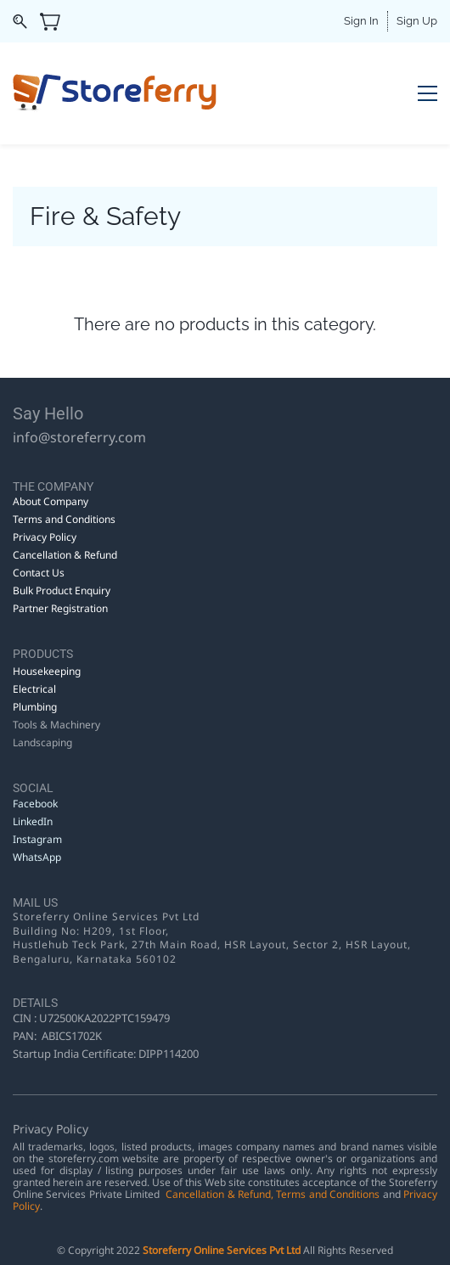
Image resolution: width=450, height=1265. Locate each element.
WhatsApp (37, 857)
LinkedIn (34, 821)
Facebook (35, 803)
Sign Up (417, 20)
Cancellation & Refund (218, 1194)
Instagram (37, 839)
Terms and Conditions (328, 1194)
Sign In (361, 20)
